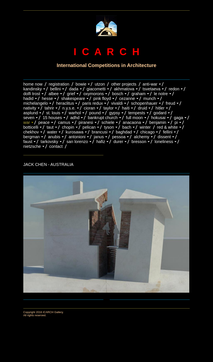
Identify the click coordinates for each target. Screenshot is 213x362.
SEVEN (28, 117)
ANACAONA (132, 122)
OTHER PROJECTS (123, 84)
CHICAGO (147, 132)
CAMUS (64, 122)
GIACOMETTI (96, 89)
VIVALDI (117, 103)
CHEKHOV (31, 132)
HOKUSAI (158, 117)
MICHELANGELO (35, 103)
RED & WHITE (167, 127)
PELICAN (89, 127)
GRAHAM (138, 93)
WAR (26, 122)
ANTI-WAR (150, 84)
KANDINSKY (32, 89)
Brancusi (100, 132)
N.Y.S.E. (69, 108)
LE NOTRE (161, 93)
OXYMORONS (93, 93)
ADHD (75, 117)
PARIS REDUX (92, 103)
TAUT (50, 127)
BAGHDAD (124, 132)
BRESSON (138, 141)
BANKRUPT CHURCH (103, 117)
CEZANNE (127, 98)
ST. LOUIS (53, 113)
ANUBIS (54, 136)
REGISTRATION (59, 84)
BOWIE (81, 84)
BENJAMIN (157, 122)
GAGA (178, 117)
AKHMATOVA (124, 89)
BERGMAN (31, 136)
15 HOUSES (52, 117)
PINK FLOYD (102, 98)
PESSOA (119, 136)
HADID (28, 98)
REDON (174, 89)
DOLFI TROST (31, 93)
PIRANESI (86, 122)
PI (176, 122)
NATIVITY (29, 108)
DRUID (142, 108)
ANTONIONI (77, 136)
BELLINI (55, 89)
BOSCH (117, 93)
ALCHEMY (141, 136)
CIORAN (89, 108)
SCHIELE (108, 122)
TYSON (109, 127)
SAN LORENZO (77, 141)
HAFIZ (100, 141)
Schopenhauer (144, 103)
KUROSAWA (74, 132)
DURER (118, 141)
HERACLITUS (65, 103)
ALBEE (53, 93)
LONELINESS (164, 141)
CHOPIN (68, 127)
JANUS (99, 136)
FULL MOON (134, 117)
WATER (52, 132)
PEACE (44, 122)
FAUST (27, 141)
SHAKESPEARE (73, 98)
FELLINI (167, 132)
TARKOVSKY (49, 141)
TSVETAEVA (152, 89)
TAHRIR (49, 108)
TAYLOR (108, 108)
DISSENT (164, 136)
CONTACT (56, 146)
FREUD (170, 103)
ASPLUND (30, 113)
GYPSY (114, 113)
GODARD (160, 113)
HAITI (126, 108)
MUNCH (149, 98)
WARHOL (75, 113)
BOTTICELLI (30, 127)
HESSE (47, 98)
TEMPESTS (136, 113)
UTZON (100, 84)
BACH (126, 127)
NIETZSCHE (32, 146)
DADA (73, 89)
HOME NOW (32, 84)
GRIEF (71, 93)
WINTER (145, 127)
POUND (95, 113)
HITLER (159, 108)
